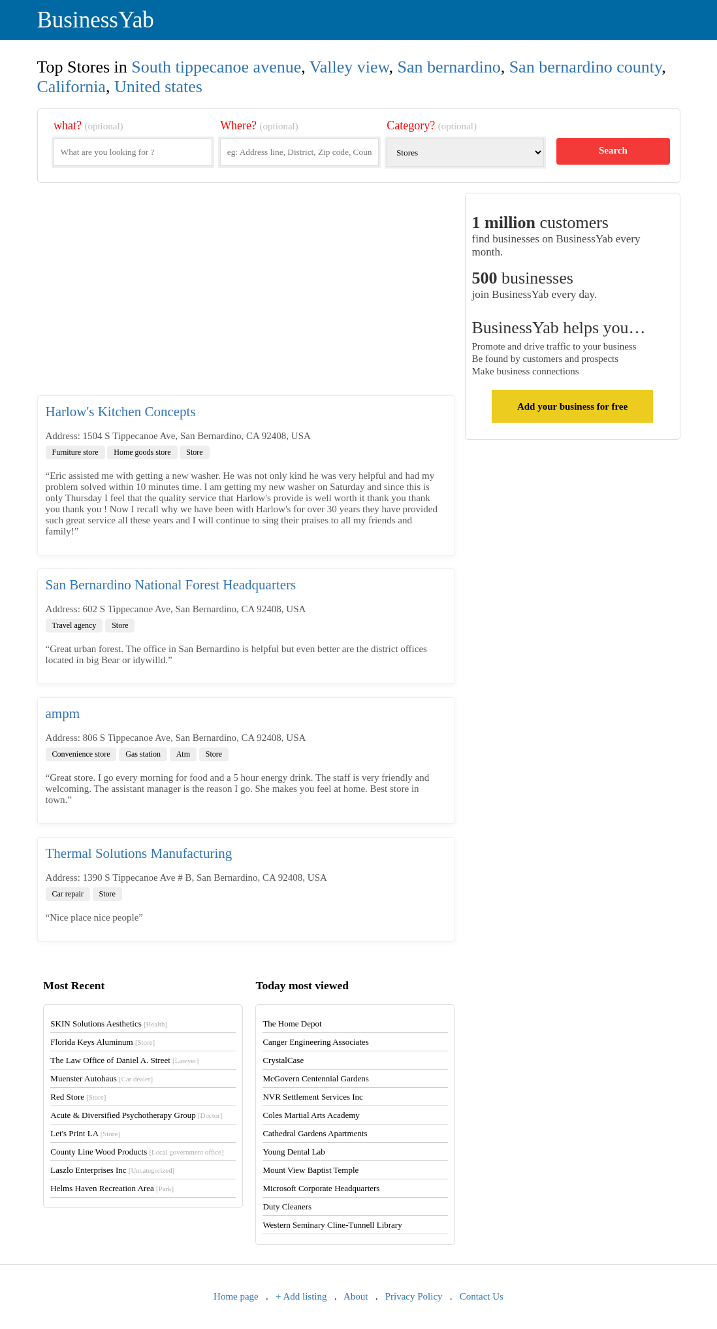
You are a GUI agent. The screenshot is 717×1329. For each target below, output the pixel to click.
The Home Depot (292, 1023)
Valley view (349, 66)
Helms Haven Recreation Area (112, 1188)
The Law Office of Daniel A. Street (124, 1060)
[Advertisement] (246, 294)
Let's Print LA (84, 1133)
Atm (183, 754)
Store (194, 452)
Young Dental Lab (294, 1152)
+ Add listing (301, 1296)
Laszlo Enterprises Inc (112, 1170)
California (71, 86)
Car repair (68, 893)
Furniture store (75, 452)
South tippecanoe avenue (216, 66)
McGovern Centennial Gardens (315, 1078)
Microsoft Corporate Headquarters (321, 1188)
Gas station (143, 754)
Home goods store (142, 452)
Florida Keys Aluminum (102, 1042)
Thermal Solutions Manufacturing (139, 853)
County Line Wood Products (136, 1152)
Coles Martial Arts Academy (311, 1115)
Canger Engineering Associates (315, 1042)
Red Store (78, 1097)
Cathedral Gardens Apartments (315, 1133)
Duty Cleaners (287, 1206)
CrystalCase (283, 1060)
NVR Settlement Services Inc (312, 1097)
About (355, 1296)
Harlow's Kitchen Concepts (121, 411)
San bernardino (449, 66)
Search (613, 150)
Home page (236, 1296)
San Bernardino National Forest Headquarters (171, 585)
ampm (63, 713)
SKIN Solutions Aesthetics (108, 1023)
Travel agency (74, 625)
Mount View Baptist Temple (310, 1170)
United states (158, 86)
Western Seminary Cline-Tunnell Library (332, 1225)
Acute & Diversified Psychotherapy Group (136, 1115)
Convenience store (81, 754)
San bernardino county (585, 66)
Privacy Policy (414, 1296)
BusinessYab (95, 20)
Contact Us (481, 1296)
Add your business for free (572, 406)
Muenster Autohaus (101, 1078)
